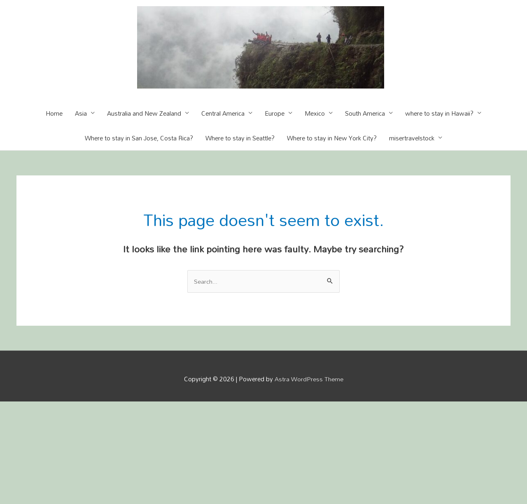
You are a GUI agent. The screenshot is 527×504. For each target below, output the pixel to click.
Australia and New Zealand (144, 113)
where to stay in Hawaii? (439, 113)
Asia (81, 113)
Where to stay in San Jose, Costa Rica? (139, 138)
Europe (274, 113)
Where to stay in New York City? (332, 138)
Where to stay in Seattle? (240, 138)
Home (54, 113)
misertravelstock (411, 138)
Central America (223, 113)
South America (365, 113)
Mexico (315, 113)
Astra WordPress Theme (309, 379)
